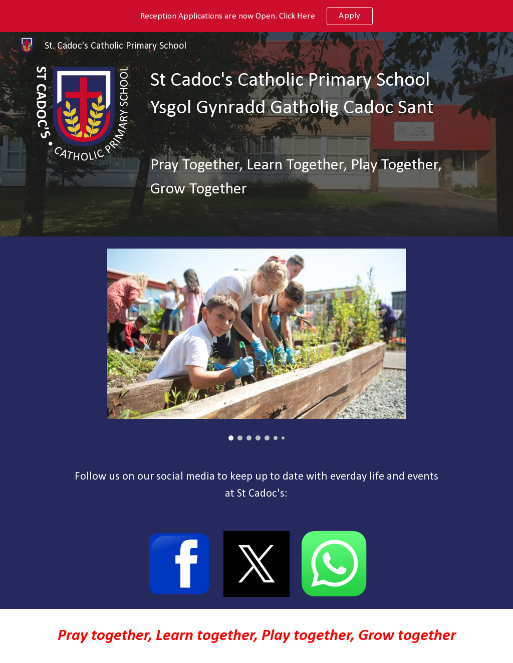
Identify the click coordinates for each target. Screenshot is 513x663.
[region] (256, 16)
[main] (314, 94)
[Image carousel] (256, 344)
